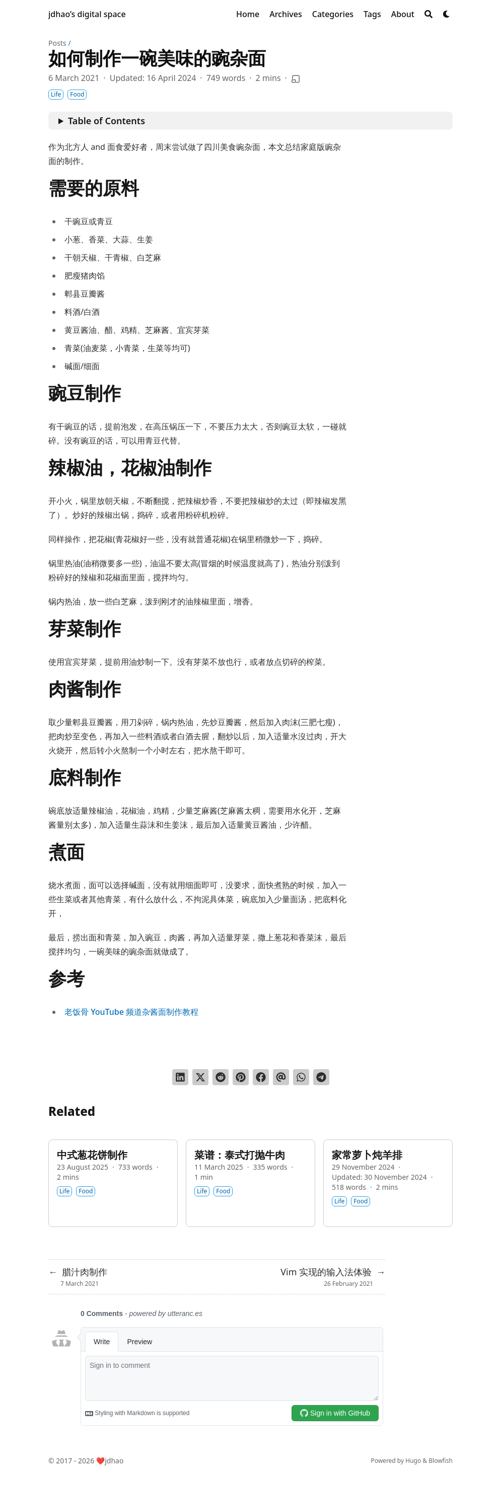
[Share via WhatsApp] (301, 1077)
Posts (57, 43)
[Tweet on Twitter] (200, 1077)
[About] (402, 14)
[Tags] (372, 14)
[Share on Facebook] (261, 1077)
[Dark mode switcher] (447, 14)
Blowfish (440, 1460)
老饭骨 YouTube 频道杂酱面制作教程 (131, 1011)
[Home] (247, 14)
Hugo (413, 1460)
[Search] (428, 14)
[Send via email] (281, 1077)
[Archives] (285, 14)
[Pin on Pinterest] (241, 1077)
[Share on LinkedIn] (180, 1077)
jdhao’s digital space (87, 14)
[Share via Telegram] (321, 1077)
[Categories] (332, 14)
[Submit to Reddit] (220, 1077)
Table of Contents (106, 121)
